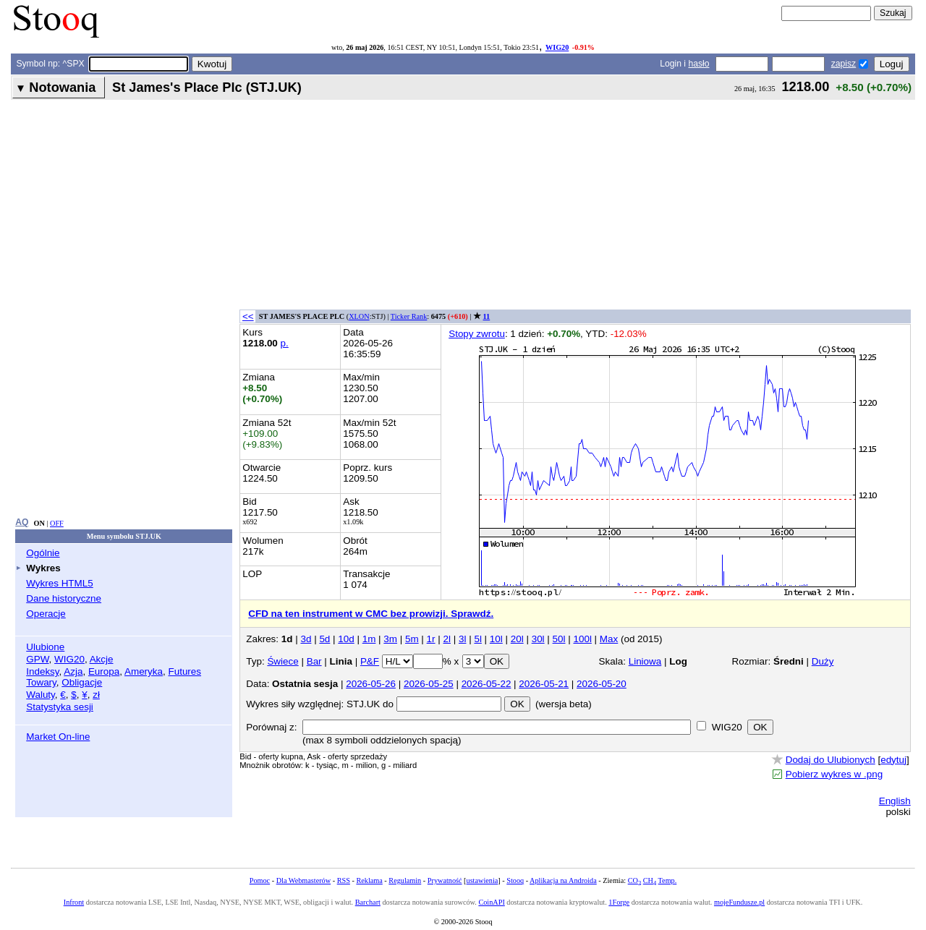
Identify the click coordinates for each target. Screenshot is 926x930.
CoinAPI (491, 902)
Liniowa (645, 661)
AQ (21, 522)
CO (634, 880)
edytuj (893, 759)
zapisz (843, 64)
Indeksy (42, 671)
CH (649, 880)
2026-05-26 (371, 683)
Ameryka (143, 671)
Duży (823, 661)
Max (609, 638)
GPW (37, 659)
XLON (359, 316)
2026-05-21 (544, 683)
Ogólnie (42, 552)
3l (462, 638)
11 (486, 316)
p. (285, 343)
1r (431, 638)
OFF (57, 523)
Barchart (368, 902)
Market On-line (58, 736)
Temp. (667, 880)
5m (412, 638)
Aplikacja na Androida (563, 880)
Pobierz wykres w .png (834, 774)
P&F (369, 661)
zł (96, 694)
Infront (74, 902)
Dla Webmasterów (303, 880)
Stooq (515, 880)
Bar (314, 661)
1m (369, 638)
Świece (282, 661)
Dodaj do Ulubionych (830, 759)
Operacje (46, 613)
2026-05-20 (601, 683)
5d (324, 638)
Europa (103, 671)
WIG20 (557, 47)
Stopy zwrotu (477, 333)
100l (582, 638)
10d (346, 638)
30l (538, 638)
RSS (343, 880)
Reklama (369, 880)
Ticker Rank (409, 316)
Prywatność (445, 880)
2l (447, 638)
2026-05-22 (486, 683)
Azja (73, 671)
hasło (698, 64)
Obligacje (81, 682)
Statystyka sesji (59, 706)
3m (390, 638)
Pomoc (260, 880)
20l (517, 638)
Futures (184, 671)
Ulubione (45, 646)
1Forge (618, 902)
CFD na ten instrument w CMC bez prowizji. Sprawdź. (370, 613)
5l (477, 638)
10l (496, 638)
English (895, 800)
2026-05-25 (429, 683)
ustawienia (482, 880)
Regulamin (404, 880)
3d (305, 638)
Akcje (102, 659)
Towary (41, 682)
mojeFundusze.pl (739, 902)
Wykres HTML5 (59, 583)
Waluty (40, 694)
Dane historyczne (63, 598)
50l (559, 638)
